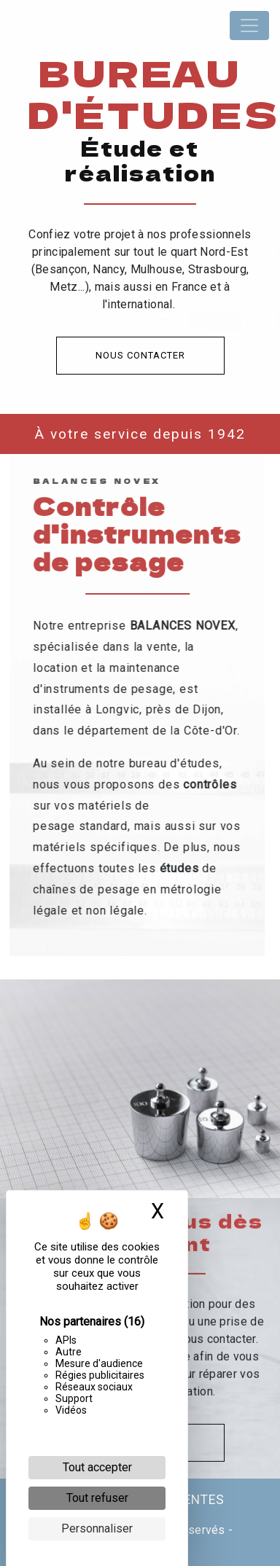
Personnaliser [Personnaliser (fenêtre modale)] (97, 1528)
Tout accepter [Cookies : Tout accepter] (97, 1467)
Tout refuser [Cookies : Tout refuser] (97, 1498)
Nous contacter (140, 355)
